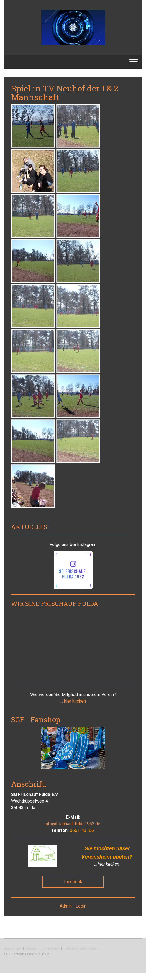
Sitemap (53, 948)
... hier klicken (73, 701)
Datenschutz (35, 948)
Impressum (13, 948)
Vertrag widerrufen (82, 948)
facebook (73, 881)
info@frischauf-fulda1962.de (72, 823)
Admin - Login (73, 906)
